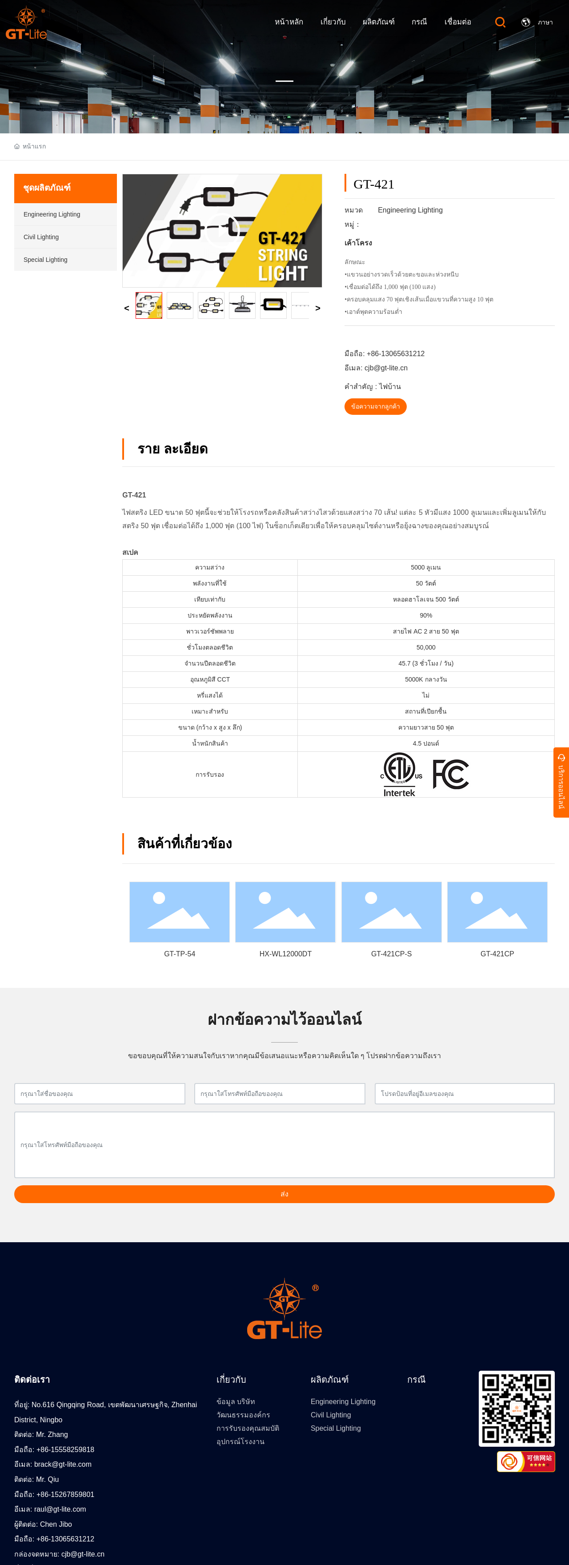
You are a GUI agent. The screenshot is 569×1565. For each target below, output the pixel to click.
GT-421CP (497, 954)
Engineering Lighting (410, 210)
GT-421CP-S (391, 954)
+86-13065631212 (396, 353)
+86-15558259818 (65, 1449)
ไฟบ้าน (390, 386)
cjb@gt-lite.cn (386, 368)
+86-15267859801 (65, 1494)
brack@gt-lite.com (63, 1464)
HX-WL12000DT (286, 954)
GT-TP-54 (179, 954)
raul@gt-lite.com (60, 1509)
